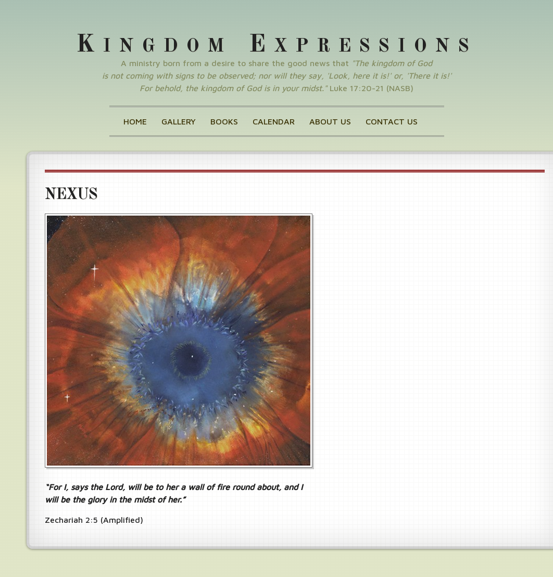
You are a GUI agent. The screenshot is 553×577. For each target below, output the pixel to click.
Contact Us (392, 121)
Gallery (178, 121)
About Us (330, 121)
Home (135, 121)
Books (224, 121)
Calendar (274, 121)
